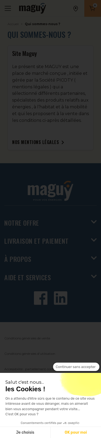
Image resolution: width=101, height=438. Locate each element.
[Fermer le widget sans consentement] (76, 367)
